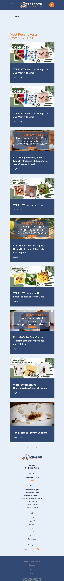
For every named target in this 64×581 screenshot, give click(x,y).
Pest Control (32, 535)
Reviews (32, 524)
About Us (32, 521)
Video (32, 532)
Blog (32, 528)
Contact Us (32, 539)
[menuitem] (32, 565)
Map (32, 481)
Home (32, 517)
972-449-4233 (32, 467)
